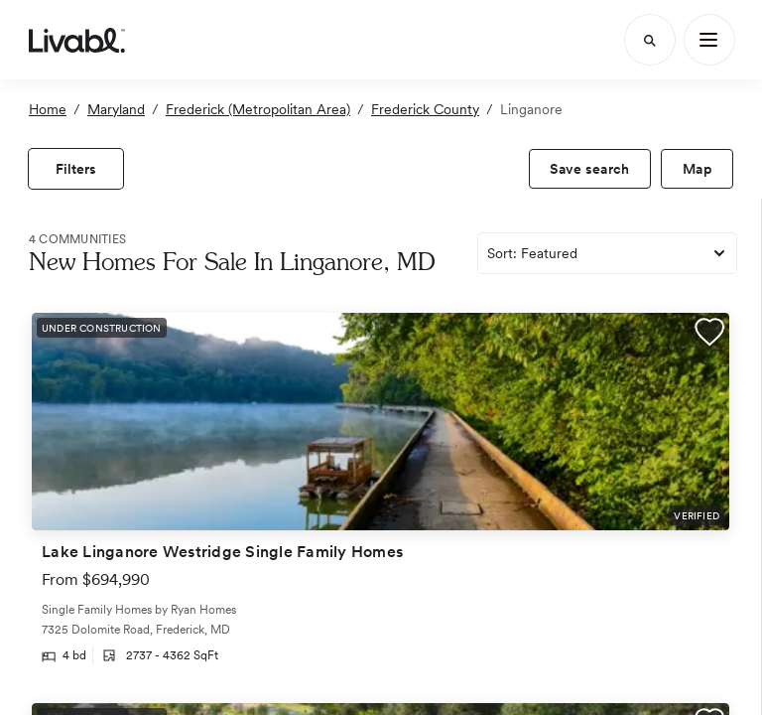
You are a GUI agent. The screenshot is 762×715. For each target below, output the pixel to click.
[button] (709, 335)
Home (47, 109)
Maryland (116, 109)
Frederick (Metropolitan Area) (258, 109)
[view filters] (76, 169)
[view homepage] (77, 40)
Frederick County (425, 109)
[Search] (650, 40)
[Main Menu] (709, 40)
